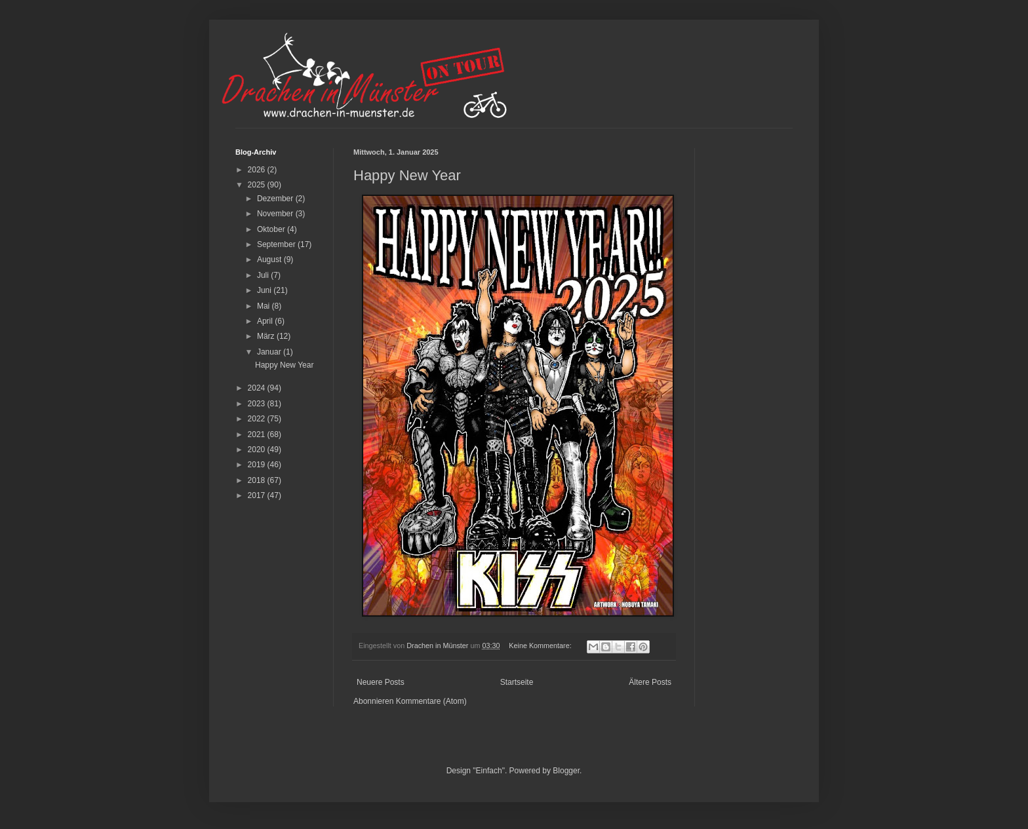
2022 (257, 418)
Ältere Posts (650, 682)
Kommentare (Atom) (431, 701)
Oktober (272, 229)
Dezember (276, 198)
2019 (257, 464)
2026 (257, 169)
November (276, 213)
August (270, 259)
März (267, 336)
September (277, 244)
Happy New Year (407, 175)
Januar (270, 352)
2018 (257, 480)
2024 (257, 388)
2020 (257, 449)
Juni (265, 290)
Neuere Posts (381, 682)
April (266, 321)
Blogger (566, 770)
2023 (257, 403)
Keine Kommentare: (541, 645)
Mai (264, 306)
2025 (257, 184)
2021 (257, 434)
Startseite (517, 682)
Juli (264, 275)
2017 (257, 495)
